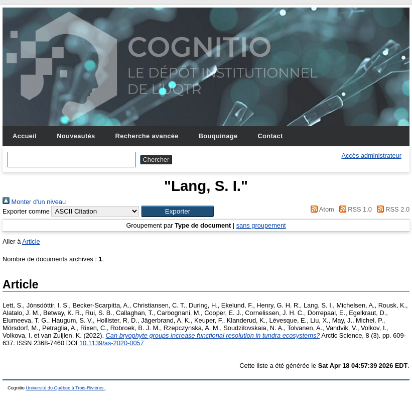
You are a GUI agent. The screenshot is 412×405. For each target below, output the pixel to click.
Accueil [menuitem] (25, 136)
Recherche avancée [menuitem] (147, 136)
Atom (321, 209)
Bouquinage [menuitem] (218, 136)
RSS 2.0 (391, 209)
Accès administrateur (371, 155)
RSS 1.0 (354, 209)
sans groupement (261, 225)
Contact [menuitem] (270, 136)
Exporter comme (26, 211)
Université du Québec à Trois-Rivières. (65, 387)
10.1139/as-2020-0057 (111, 343)
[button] (177, 211)
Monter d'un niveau (34, 202)
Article (31, 241)
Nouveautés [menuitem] (76, 136)
